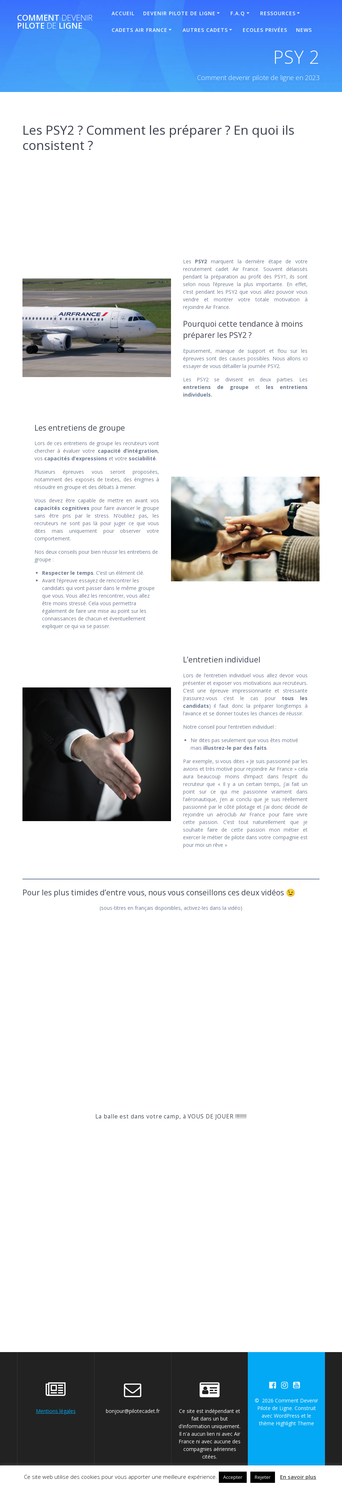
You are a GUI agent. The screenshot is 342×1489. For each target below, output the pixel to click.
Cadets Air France (139, 29)
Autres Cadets (205, 29)
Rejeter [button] (263, 1477)
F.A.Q (237, 13)
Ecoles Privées (265, 29)
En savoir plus (298, 1476)
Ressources (278, 13)
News (304, 29)
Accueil (123, 13)
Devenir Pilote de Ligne (179, 13)
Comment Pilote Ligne (54, 22)
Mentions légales (56, 1411)
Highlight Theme (295, 1423)
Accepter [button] (232, 1477)
